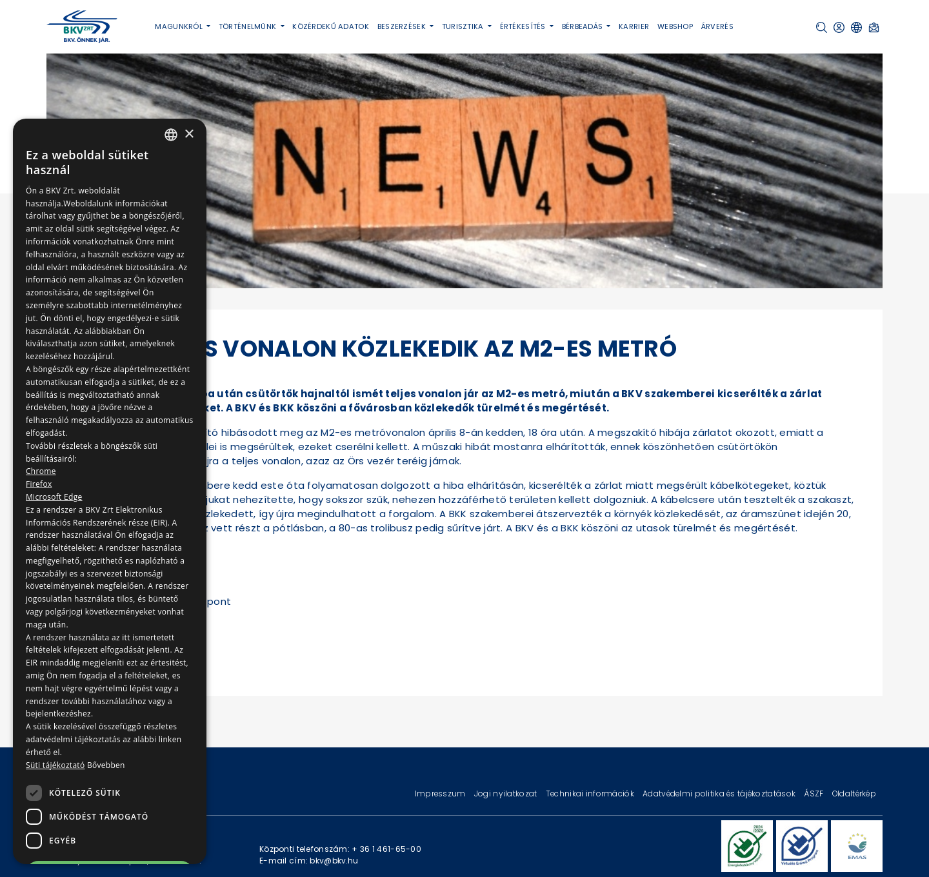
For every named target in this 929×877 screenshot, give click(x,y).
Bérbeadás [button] (583, 26)
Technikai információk (591, 793)
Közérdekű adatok (330, 26)
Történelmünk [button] (249, 26)
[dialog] (109, 491)
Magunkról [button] (180, 26)
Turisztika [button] (464, 26)
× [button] (189, 134)
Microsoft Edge (54, 496)
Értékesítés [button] (524, 26)
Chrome (41, 471)
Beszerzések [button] (402, 26)
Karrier (634, 26)
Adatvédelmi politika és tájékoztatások (720, 793)
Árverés (717, 26)
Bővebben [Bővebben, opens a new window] (106, 765)
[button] (821, 27)
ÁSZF (814, 793)
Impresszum (441, 793)
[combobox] (171, 134)
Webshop (675, 26)
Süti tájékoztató (55, 765)
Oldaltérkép (854, 793)
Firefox (39, 483)
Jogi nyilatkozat (506, 793)
